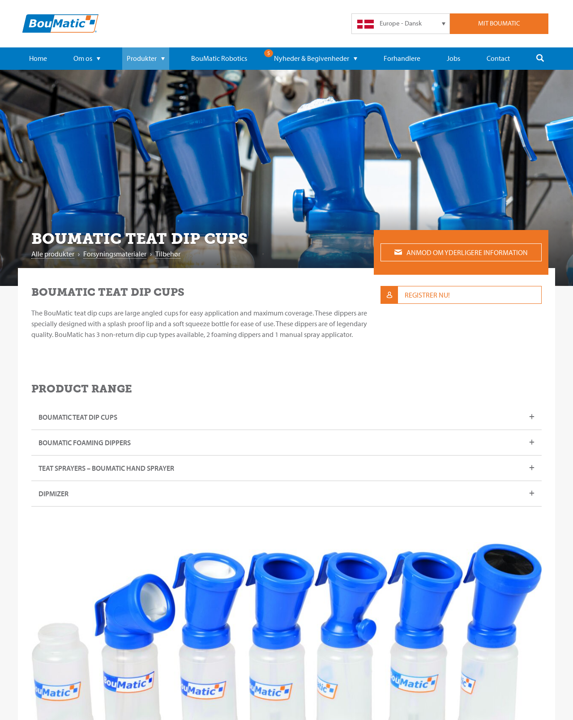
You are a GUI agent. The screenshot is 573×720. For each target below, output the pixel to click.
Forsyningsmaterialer (114, 253)
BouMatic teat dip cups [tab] (77, 417)
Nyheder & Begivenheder (315, 58)
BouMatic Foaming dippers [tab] (84, 442)
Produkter (146, 58)
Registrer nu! (415, 294)
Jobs (453, 58)
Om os (86, 58)
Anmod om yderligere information (461, 252)
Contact (498, 58)
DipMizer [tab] (53, 493)
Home (38, 58)
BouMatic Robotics (219, 58)
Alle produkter (52, 253)
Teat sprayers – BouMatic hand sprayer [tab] (106, 468)
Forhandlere (402, 58)
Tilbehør (167, 253)
